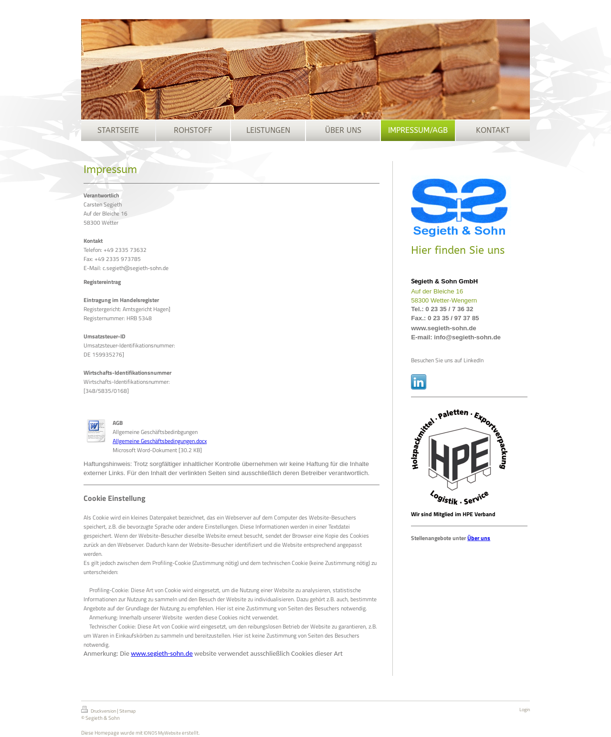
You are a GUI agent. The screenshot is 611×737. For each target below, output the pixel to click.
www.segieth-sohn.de (161, 653)
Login (524, 709)
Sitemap (127, 711)
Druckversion (99, 710)
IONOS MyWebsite (162, 733)
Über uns (478, 537)
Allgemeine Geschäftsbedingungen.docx (160, 440)
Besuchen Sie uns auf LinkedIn (447, 360)
